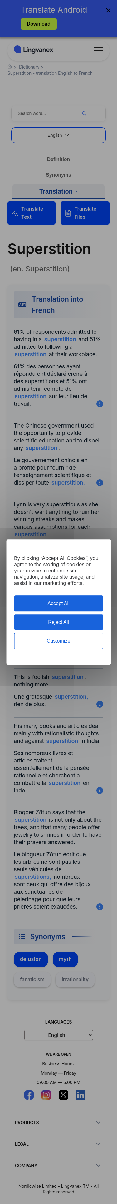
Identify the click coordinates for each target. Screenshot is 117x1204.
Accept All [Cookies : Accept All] (58, 603)
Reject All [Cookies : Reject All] (58, 622)
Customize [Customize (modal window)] (59, 641)
